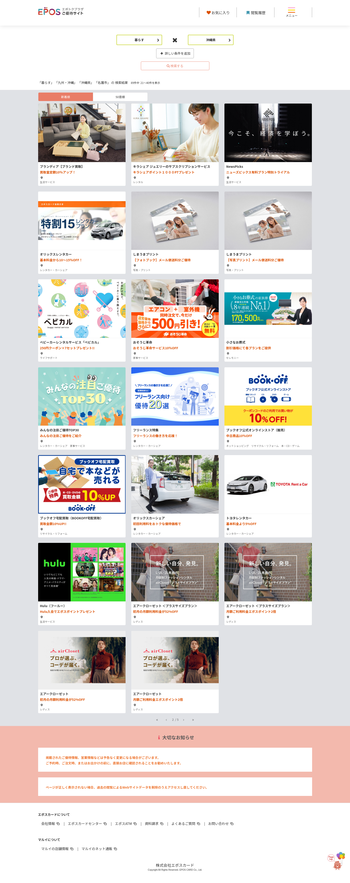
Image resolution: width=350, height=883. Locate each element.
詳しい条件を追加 (175, 53)
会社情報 (51, 823)
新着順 (65, 97)
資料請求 (154, 823)
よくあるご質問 (186, 823)
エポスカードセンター (88, 823)
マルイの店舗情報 (57, 848)
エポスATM (126, 823)
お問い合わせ (221, 823)
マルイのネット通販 (100, 848)
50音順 (120, 97)
